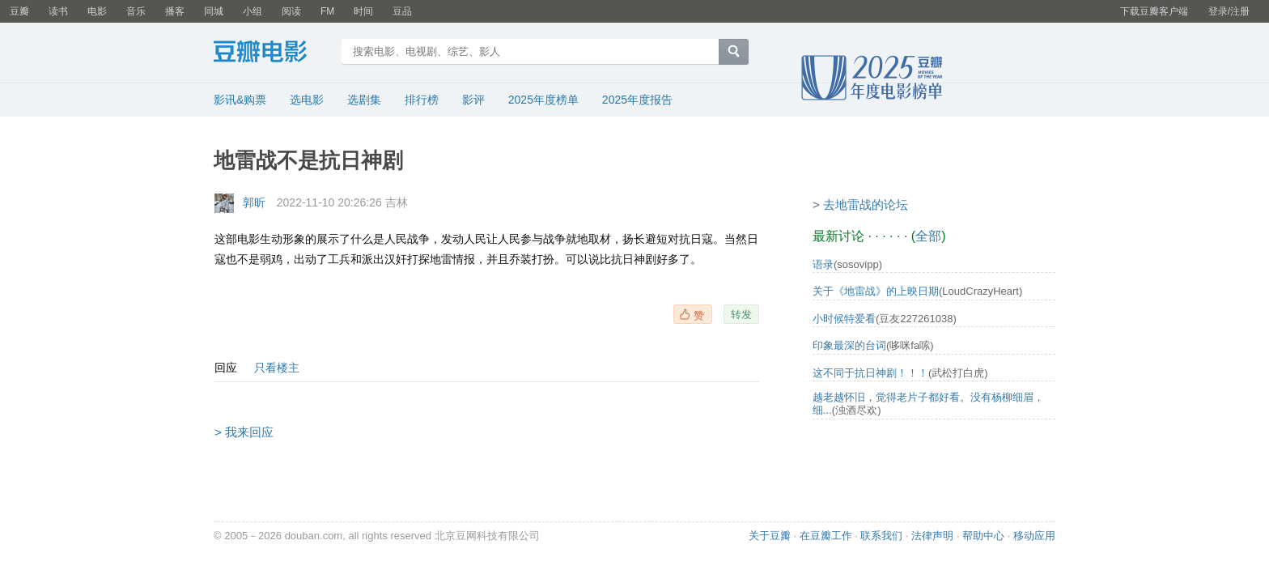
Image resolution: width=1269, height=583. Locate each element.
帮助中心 (983, 536)
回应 (225, 367)
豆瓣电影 (272, 53)
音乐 (136, 11)
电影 (97, 11)
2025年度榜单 (543, 99)
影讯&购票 (240, 99)
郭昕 (254, 202)
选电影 (307, 99)
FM (327, 11)
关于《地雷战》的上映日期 (876, 291)
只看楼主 (276, 367)
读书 (58, 11)
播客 (175, 11)
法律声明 (932, 536)
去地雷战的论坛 (865, 204)
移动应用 (1034, 536)
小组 (252, 11)
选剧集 (364, 99)
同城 (213, 11)
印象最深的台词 (849, 345)
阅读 (291, 11)
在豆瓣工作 (826, 536)
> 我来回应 (244, 432)
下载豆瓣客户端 (1154, 11)
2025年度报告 (637, 99)
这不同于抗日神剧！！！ (870, 373)
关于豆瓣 (770, 536)
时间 (363, 11)
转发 (741, 314)
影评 (473, 99)
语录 (823, 264)
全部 (928, 236)
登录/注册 (1229, 11)
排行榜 (422, 99)
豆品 (402, 11)
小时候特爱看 (844, 319)
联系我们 (881, 536)
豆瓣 (19, 11)
